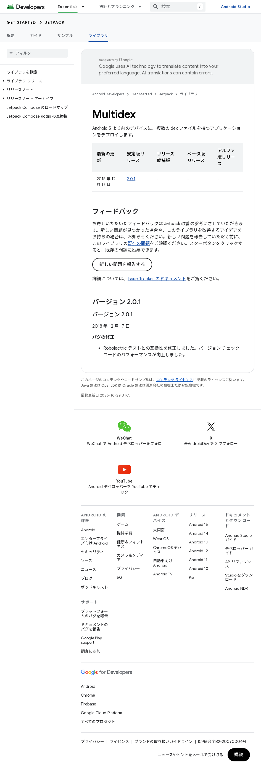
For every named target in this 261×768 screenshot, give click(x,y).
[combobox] (177, 7)
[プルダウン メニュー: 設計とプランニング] (142, 6)
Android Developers (108, 94)
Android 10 (198, 568)
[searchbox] (37, 53)
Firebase (88, 704)
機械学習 (124, 533)
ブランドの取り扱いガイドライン (164, 741)
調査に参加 (90, 651)
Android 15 (198, 524)
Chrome (88, 695)
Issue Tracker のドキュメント (157, 279)
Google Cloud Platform (101, 712)
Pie (191, 577)
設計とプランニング (117, 6)
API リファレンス (238, 564)
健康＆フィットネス (130, 544)
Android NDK (236, 588)
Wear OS (161, 538)
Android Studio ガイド (238, 537)
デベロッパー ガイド (239, 551)
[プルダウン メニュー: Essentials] (85, 6)
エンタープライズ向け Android (94, 541)
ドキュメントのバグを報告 (94, 627)
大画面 (159, 529)
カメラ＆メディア (130, 557)
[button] (36, 81)
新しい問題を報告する (122, 264)
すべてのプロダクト (98, 721)
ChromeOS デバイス (167, 549)
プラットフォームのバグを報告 (94, 613)
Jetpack (55, 22)
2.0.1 (131, 178)
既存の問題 (139, 243)
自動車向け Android (162, 563)
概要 (11, 35)
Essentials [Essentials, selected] (68, 6)
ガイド (36, 35)
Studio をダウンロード (239, 577)
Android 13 (198, 542)
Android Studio (235, 6)
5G (119, 577)
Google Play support (91, 640)
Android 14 (198, 533)
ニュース (88, 569)
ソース (86, 560)
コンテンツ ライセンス (174, 380)
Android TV (163, 574)
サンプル (65, 35)
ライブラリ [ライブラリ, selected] (98, 35)
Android (88, 529)
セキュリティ (92, 551)
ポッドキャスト (94, 587)
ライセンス (119, 741)
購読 (238, 755)
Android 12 (198, 550)
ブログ (87, 578)
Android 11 (198, 559)
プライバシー (128, 568)
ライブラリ (189, 94)
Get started (21, 22)
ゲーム (122, 524)
